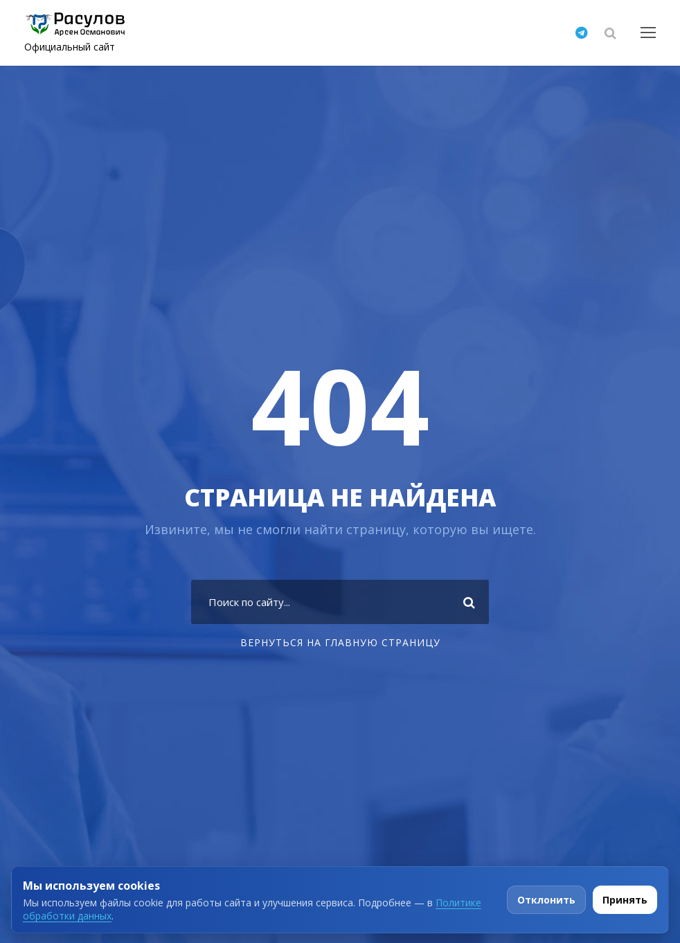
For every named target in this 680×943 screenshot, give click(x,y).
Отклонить (546, 899)
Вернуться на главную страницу (340, 642)
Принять (624, 899)
